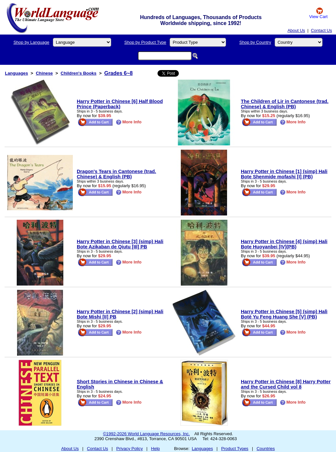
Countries (266, 448)
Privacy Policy (129, 448)
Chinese (44, 73)
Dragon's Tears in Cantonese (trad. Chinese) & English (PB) (116, 174)
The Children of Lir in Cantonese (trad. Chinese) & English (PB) (284, 104)
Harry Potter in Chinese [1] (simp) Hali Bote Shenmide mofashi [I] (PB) (284, 174)
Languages (16, 73)
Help (155, 448)
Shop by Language (31, 42)
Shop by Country (255, 42)
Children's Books (78, 73)
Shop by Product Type (145, 42)
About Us (296, 30)
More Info (129, 121)
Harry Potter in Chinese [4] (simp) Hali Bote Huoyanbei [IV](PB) (284, 244)
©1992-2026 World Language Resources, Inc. (146, 433)
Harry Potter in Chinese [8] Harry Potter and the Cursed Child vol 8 (286, 384)
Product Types (234, 448)
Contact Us (321, 30)
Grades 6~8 (118, 73)
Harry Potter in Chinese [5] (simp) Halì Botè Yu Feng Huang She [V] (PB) (284, 314)
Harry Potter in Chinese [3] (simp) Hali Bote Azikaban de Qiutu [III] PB (120, 244)
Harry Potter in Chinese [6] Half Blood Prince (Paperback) (120, 104)
